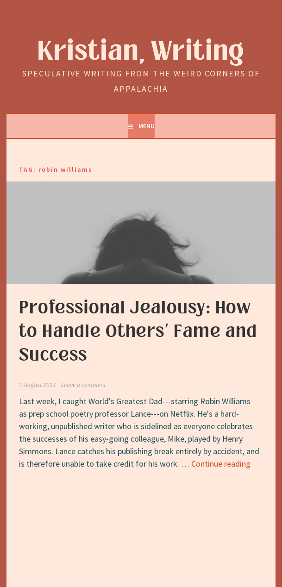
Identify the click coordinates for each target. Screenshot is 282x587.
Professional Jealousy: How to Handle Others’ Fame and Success (138, 331)
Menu (146, 126)
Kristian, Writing (141, 51)
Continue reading (221, 463)
